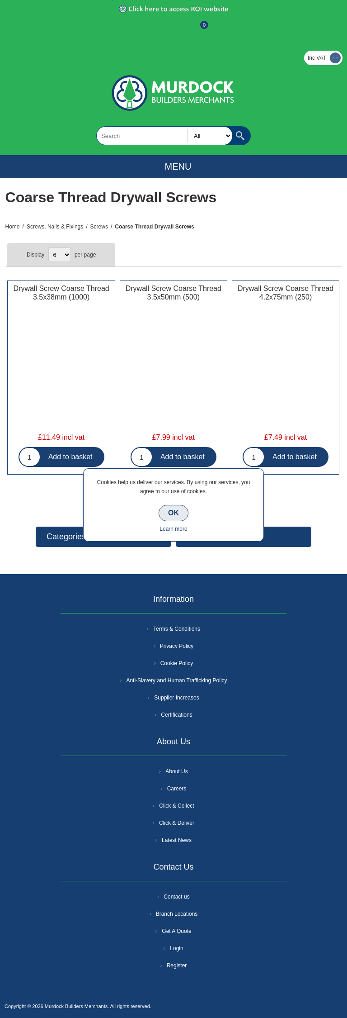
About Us (176, 771)
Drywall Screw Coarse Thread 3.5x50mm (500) (173, 293)
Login (176, 948)
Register (149, 29)
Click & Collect (176, 806)
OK (173, 513)
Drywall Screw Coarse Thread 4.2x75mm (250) (285, 293)
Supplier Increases (176, 698)
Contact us (176, 897)
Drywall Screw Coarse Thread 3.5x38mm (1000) (61, 293)
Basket (197, 29)
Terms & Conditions (176, 629)
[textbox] (164, 136)
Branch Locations (177, 914)
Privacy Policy (177, 646)
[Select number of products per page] (59, 254)
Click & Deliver (176, 823)
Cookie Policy (176, 663)
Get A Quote (176, 931)
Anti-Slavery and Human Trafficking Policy (176, 680)
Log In (172, 29)
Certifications (176, 715)
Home (12, 227)
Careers (177, 788)
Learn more (173, 529)
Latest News (177, 840)
